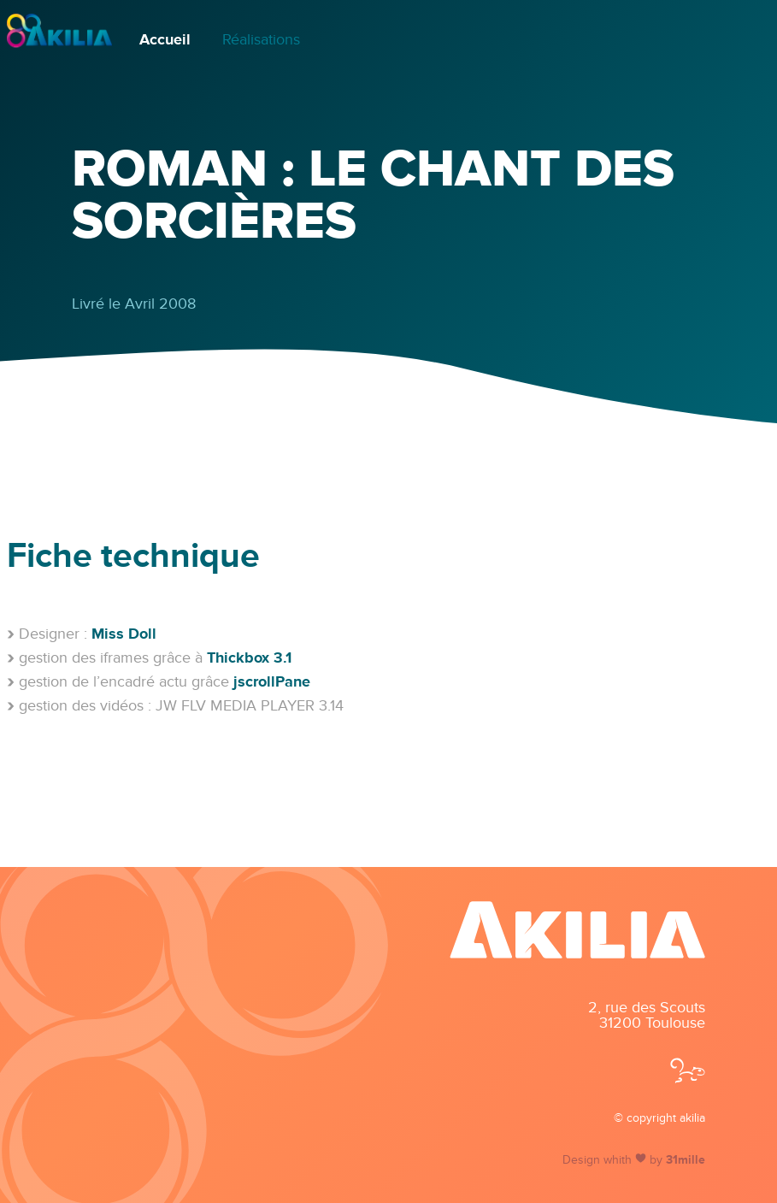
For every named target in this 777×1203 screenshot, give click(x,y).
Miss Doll (123, 633)
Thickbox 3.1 (249, 657)
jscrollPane (271, 681)
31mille (685, 1160)
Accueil (165, 39)
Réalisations (261, 39)
